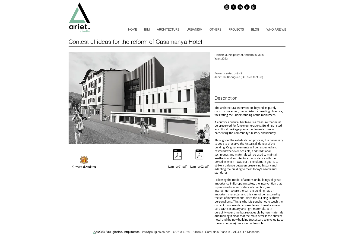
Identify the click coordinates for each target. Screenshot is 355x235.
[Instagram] (226, 7)
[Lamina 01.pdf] (177, 157)
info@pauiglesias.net (156, 232)
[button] (139, 98)
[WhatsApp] (253, 7)
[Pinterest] (247, 7)
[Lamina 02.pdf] (199, 157)
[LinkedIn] (240, 7)
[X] (233, 7)
